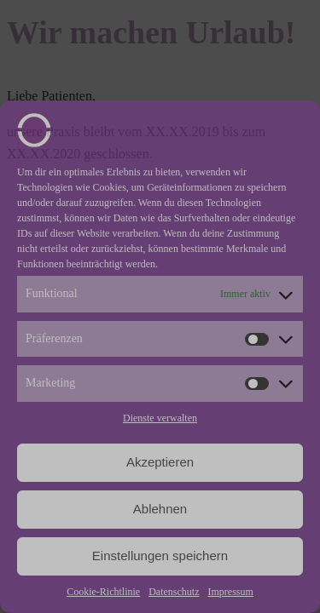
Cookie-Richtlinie (103, 592)
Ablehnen (160, 508)
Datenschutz (173, 592)
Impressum (230, 592)
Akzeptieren (160, 462)
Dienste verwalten (160, 418)
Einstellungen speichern (160, 555)
